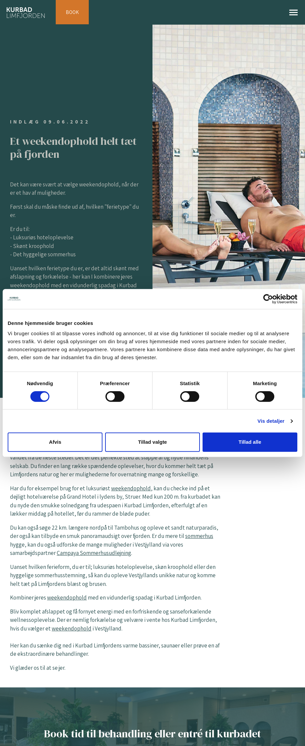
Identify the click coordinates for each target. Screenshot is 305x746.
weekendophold (131, 488)
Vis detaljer (271, 421)
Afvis (55, 442)
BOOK (72, 12)
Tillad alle (250, 442)
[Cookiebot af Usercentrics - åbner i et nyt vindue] (268, 299)
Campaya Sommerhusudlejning (94, 553)
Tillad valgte (152, 442)
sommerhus (199, 536)
